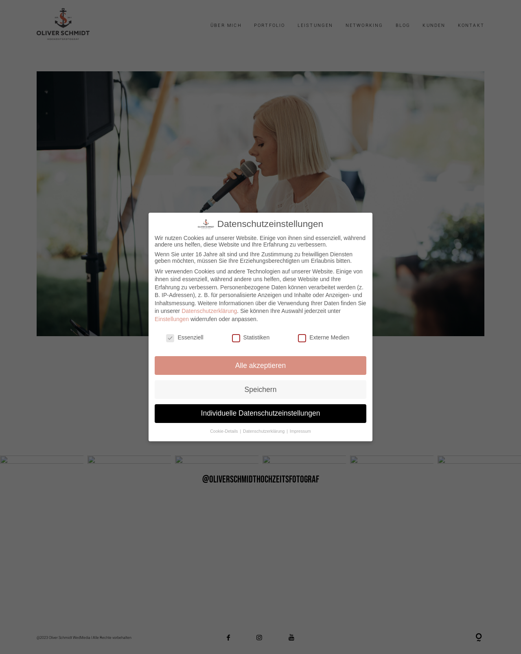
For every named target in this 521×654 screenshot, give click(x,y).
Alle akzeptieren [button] (260, 365)
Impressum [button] (300, 431)
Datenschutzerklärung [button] (264, 431)
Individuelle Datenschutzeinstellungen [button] (260, 414)
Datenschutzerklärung (209, 311)
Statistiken (250, 337)
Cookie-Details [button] (224, 431)
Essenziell (184, 337)
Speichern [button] (261, 389)
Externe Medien (324, 337)
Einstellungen (171, 319)
